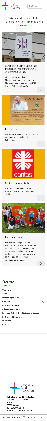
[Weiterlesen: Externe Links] (41, 144)
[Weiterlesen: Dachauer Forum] (41, 263)
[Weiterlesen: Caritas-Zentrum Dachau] (41, 198)
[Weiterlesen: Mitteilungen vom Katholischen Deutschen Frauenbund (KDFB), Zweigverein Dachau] (41, 90)
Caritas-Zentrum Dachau (18, 183)
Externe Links (12, 129)
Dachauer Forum (14, 237)
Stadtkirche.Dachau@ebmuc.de (20, 410)
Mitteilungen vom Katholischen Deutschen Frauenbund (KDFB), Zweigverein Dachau (21, 69)
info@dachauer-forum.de (15, 260)
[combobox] (34, 6)
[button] (21, 294)
